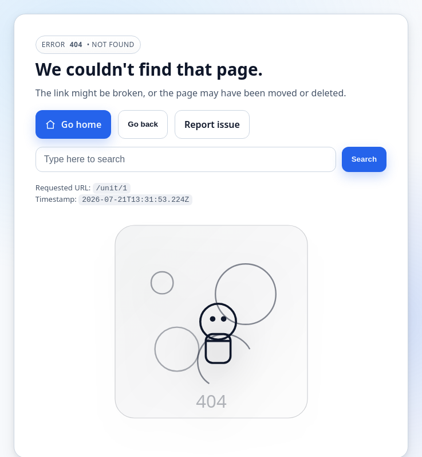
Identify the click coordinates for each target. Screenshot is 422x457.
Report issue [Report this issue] (212, 124)
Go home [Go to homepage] (73, 124)
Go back (143, 124)
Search (364, 159)
